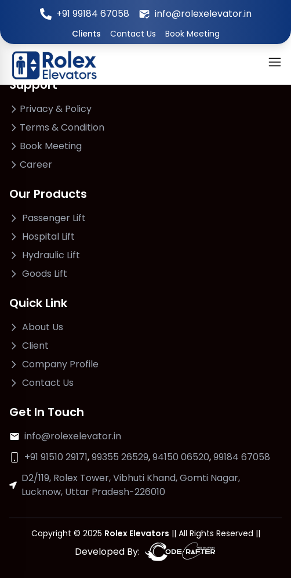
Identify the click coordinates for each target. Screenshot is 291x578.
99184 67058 (241, 457)
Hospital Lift (48, 236)
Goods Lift (44, 273)
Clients (86, 33)
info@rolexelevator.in (203, 13)
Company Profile (60, 364)
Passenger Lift (54, 218)
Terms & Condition (62, 127)
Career (36, 164)
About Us (42, 327)
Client (35, 345)
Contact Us (133, 33)
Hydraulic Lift (51, 255)
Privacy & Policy (56, 108)
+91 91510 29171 (56, 457)
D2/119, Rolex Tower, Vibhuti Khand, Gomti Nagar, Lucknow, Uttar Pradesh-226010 (130, 484)
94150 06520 (180, 457)
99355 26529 (120, 457)
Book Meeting (192, 33)
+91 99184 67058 (92, 13)
